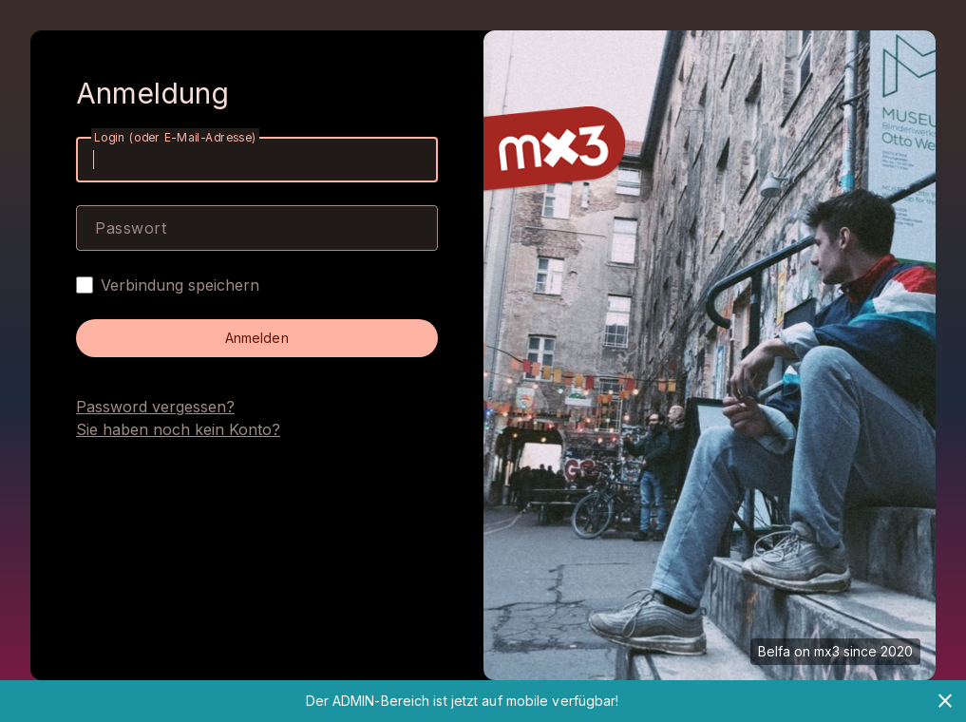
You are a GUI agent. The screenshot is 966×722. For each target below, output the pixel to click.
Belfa (774, 651)
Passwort (130, 228)
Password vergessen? (155, 406)
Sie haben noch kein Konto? (178, 429)
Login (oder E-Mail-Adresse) (175, 137)
